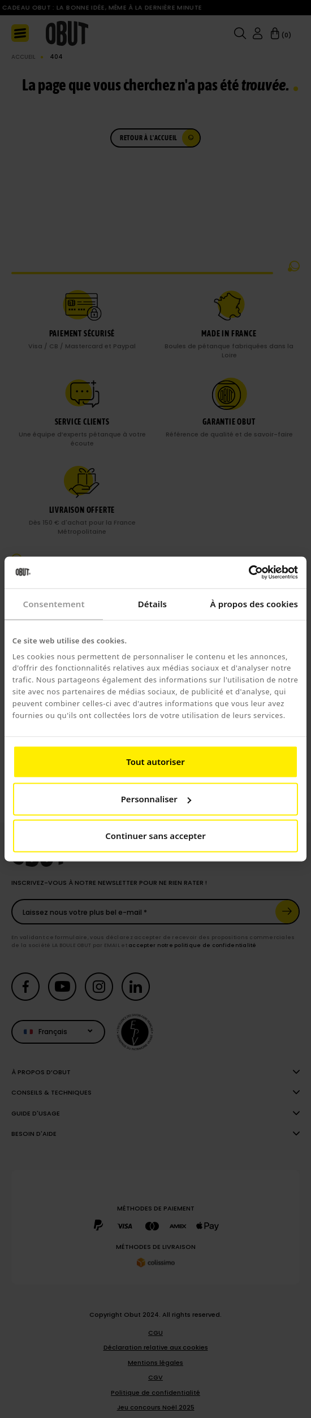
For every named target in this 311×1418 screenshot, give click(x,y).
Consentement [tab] (54, 603)
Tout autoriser (155, 762)
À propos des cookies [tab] (254, 603)
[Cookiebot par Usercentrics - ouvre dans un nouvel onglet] (248, 572)
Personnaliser (156, 799)
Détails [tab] (152, 603)
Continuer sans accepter (155, 836)
